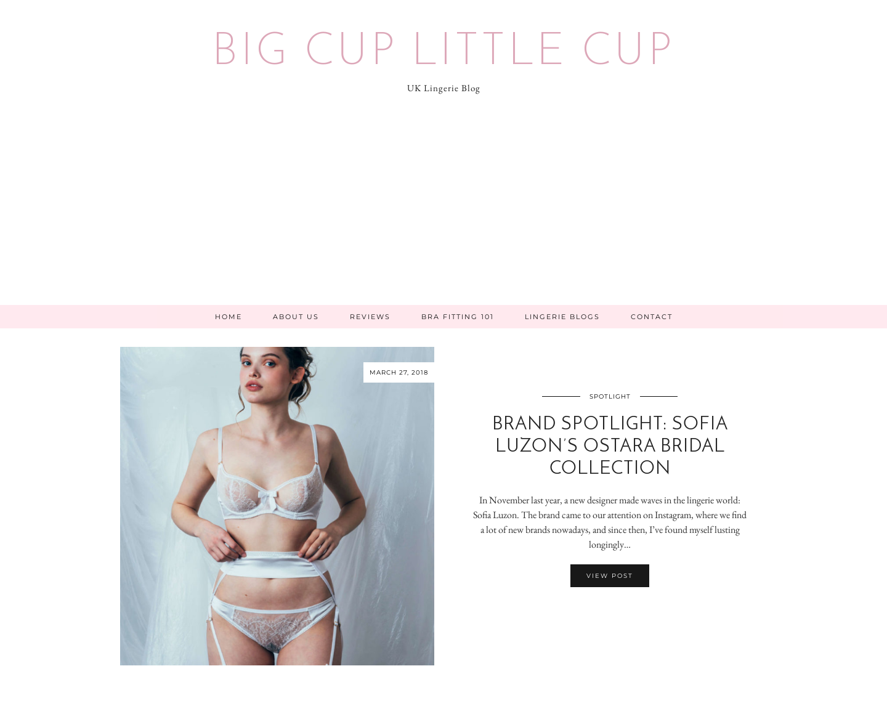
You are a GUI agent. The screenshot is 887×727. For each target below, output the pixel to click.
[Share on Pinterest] (616, 611)
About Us (296, 316)
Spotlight (610, 396)
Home (228, 316)
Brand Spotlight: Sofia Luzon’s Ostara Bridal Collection (610, 447)
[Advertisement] (443, 212)
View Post (609, 576)
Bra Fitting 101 (457, 316)
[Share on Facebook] (604, 611)
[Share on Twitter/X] (610, 611)
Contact (652, 316)
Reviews (370, 316)
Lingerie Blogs (562, 316)
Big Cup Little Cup (443, 53)
